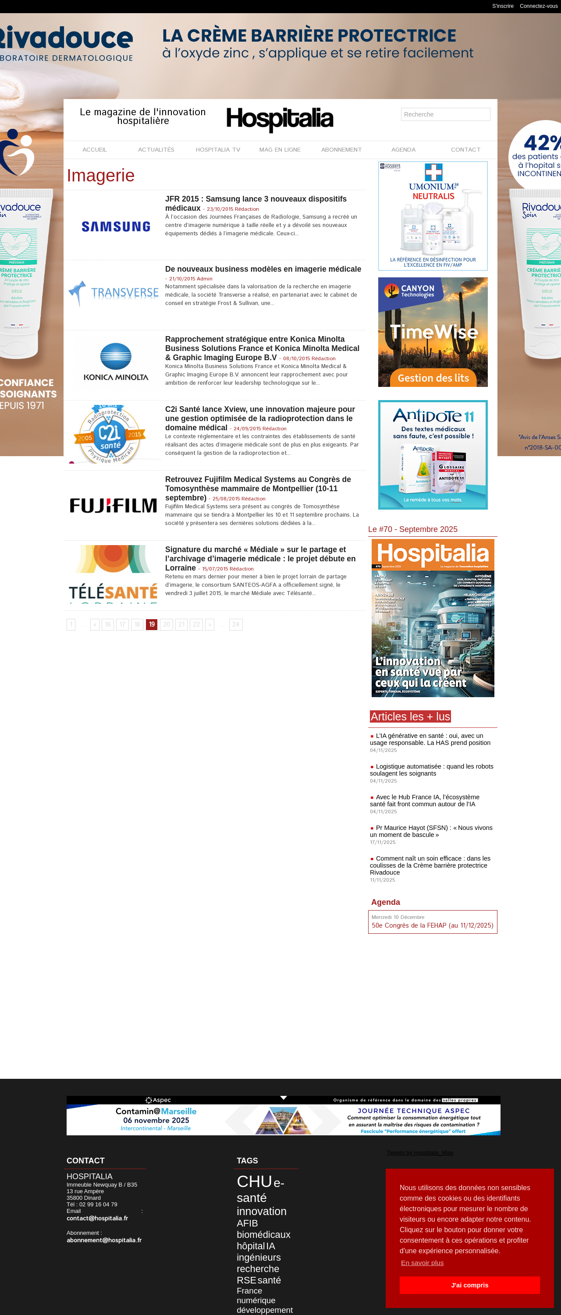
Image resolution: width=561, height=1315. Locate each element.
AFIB (283, 1203)
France (264, 1250)
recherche (251, 1240)
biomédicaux (255, 1213)
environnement (252, 1280)
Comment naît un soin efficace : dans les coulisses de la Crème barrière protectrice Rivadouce (428, 865)
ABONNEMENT (341, 149)
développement (256, 1265)
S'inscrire (503, 6)
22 (193, 625)
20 (163, 625)
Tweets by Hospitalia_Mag (411, 1152)
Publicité (276, 1305)
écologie (244, 1286)
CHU (248, 1179)
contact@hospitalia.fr (94, 1218)
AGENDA (403, 149)
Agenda (385, 902)
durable (245, 1273)
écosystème (270, 1286)
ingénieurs (252, 1231)
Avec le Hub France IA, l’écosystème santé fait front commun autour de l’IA (431, 801)
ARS (264, 1273)
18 (135, 625)
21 (178, 625)
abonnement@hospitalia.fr (100, 1240)
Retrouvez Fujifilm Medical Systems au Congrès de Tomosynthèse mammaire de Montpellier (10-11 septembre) (260, 489)
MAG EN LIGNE (280, 149)
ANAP (279, 1280)
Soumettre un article (326, 1305)
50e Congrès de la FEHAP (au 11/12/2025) (431, 925)
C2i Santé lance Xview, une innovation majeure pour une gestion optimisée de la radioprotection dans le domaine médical (262, 418)
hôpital (245, 1222)
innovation (254, 1203)
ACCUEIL (94, 149)
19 (149, 625)
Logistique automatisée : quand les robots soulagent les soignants (430, 770)
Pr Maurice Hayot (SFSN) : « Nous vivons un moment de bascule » (429, 831)
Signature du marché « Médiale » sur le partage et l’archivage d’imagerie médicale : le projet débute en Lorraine (263, 559)
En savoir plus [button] (423, 1262)
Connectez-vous (539, 6)
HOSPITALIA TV (218, 149)
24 (233, 625)
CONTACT (466, 149)
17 (121, 625)
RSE (277, 1240)
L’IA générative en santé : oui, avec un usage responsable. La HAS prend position (428, 739)
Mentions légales (231, 1305)
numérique (249, 1258)
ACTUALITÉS (156, 149)
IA (262, 1222)
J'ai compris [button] (469, 1285)
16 (107, 625)
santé (243, 1249)
